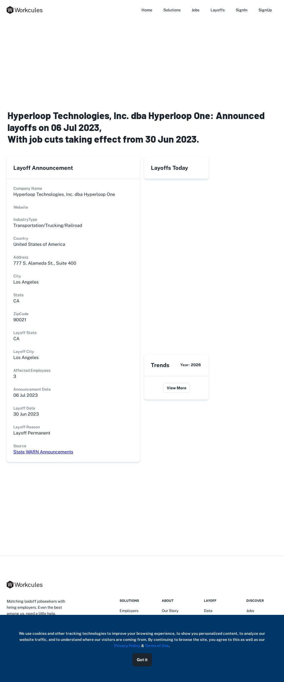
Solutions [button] (172, 10)
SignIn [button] (241, 10)
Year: (190, 365)
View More (176, 388)
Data (208, 610)
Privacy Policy (127, 645)
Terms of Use (157, 645)
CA (16, 338)
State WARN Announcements (43, 451)
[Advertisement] (142, 63)
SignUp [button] (265, 10)
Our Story (170, 610)
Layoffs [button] (218, 10)
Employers (129, 610)
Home (146, 10)
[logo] (26, 10)
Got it (142, 659)
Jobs (195, 10)
